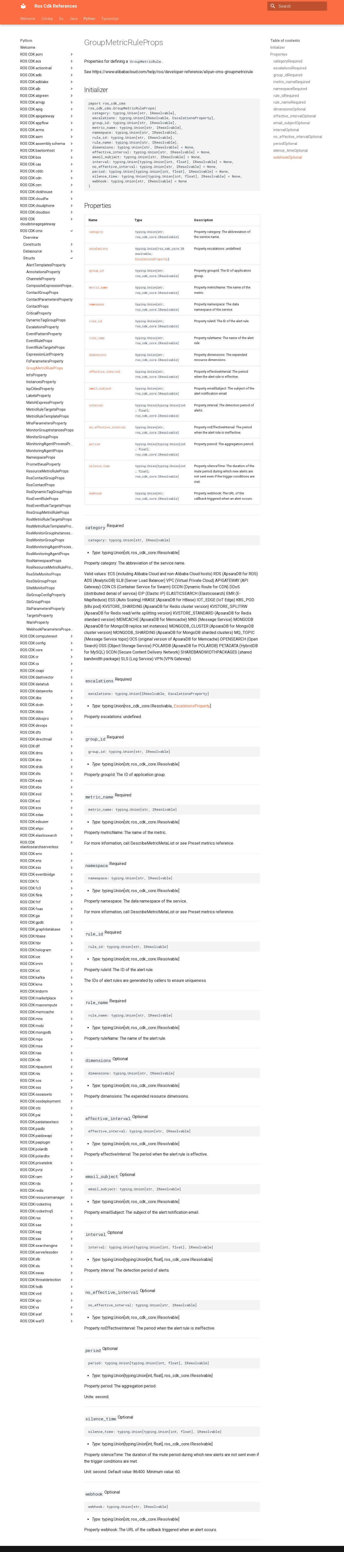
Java (73, 19)
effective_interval (104, 371)
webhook (95, 493)
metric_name (98, 287)
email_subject (100, 388)
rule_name (97, 338)
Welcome (27, 19)
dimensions (97, 355)
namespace (96, 304)
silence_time (99, 466)
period (94, 444)
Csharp (47, 19)
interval (96, 405)
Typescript (109, 19)
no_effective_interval (107, 427)
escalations (98, 249)
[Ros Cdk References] (23, 6)
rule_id (95, 321)
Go (61, 19)
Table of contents (285, 41)
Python (89, 19)
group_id (96, 270)
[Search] (297, 6)
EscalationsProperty (151, 259)
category (96, 232)
